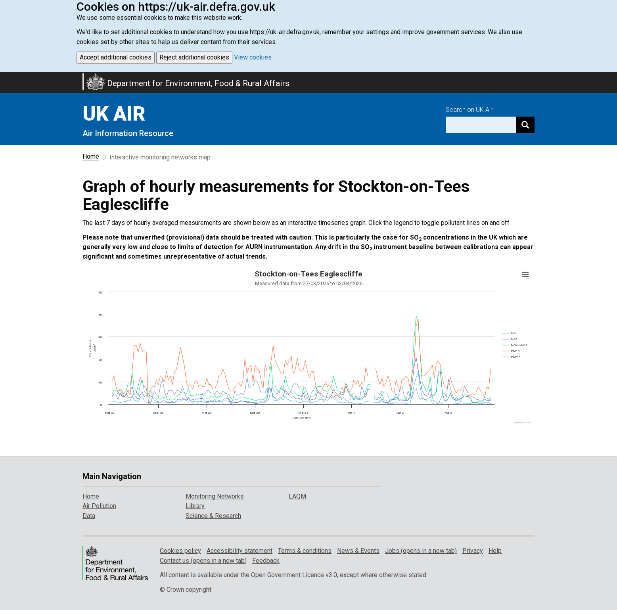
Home (90, 156)
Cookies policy (180, 550)
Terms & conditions (304, 550)
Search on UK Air (469, 109)
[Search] (525, 125)
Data (88, 516)
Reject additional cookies (194, 57)
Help (495, 550)
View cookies (253, 57)
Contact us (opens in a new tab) (203, 560)
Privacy (472, 550)
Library (195, 506)
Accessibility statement (239, 550)
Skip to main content (4, 77)
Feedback (266, 560)
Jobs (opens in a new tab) (421, 550)
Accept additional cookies (115, 57)
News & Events (358, 550)
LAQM (297, 496)
